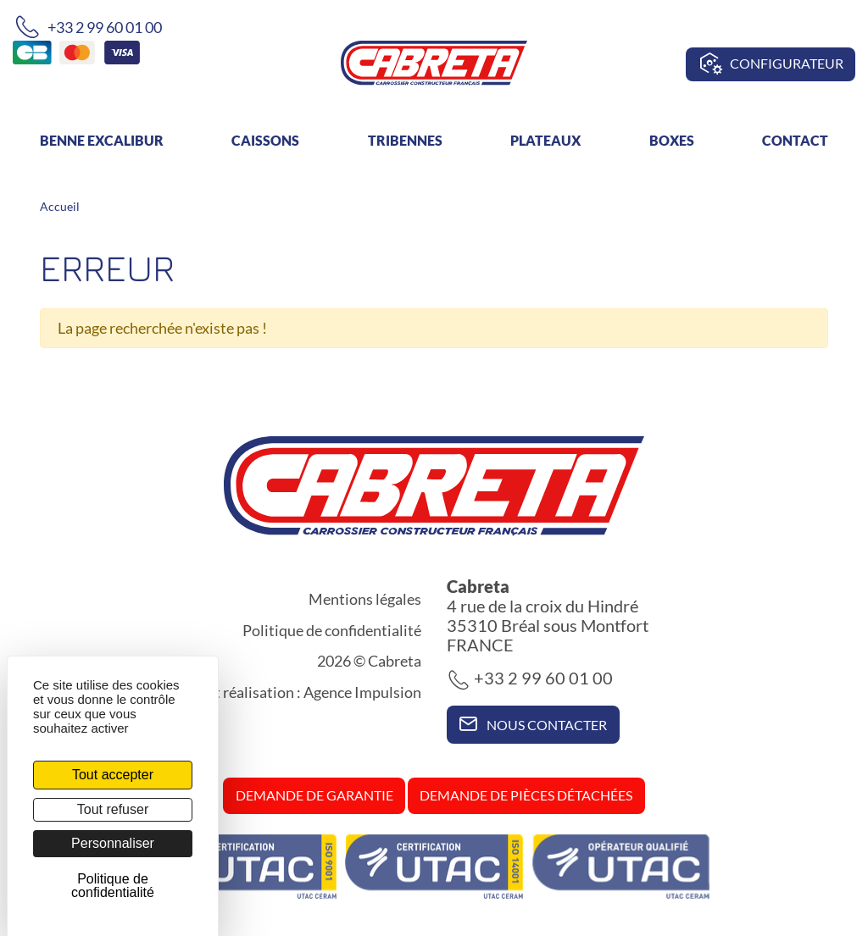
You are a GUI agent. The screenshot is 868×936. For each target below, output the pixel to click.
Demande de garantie (314, 795)
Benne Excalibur (102, 140)
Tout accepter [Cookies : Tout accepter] (112, 774)
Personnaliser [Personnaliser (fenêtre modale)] (112, 843)
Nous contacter (533, 723)
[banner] (434, 61)
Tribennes (405, 140)
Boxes (671, 140)
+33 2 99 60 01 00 (88, 27)
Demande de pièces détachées (526, 795)
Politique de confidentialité (331, 630)
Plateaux (545, 140)
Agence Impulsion (362, 692)
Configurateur (770, 64)
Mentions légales (365, 599)
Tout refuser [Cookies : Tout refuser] (112, 809)
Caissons (265, 140)
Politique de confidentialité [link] (112, 886)
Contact (795, 140)
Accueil (60, 206)
